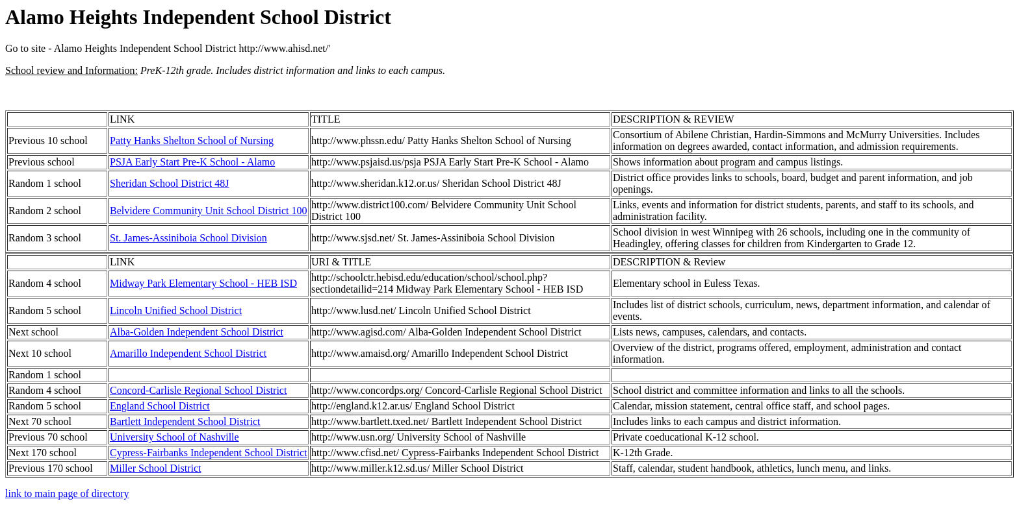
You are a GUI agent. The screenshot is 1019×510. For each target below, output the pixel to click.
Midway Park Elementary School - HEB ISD (203, 283)
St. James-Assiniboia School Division (188, 237)
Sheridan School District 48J (169, 183)
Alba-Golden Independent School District (196, 331)
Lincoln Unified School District (176, 310)
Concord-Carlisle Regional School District (198, 390)
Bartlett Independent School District (185, 421)
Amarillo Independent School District (188, 353)
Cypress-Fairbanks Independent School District (208, 452)
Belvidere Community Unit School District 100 (208, 210)
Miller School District (155, 468)
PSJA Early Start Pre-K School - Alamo (192, 161)
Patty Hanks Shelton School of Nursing (192, 140)
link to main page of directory (67, 493)
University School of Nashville (174, 437)
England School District (160, 405)
